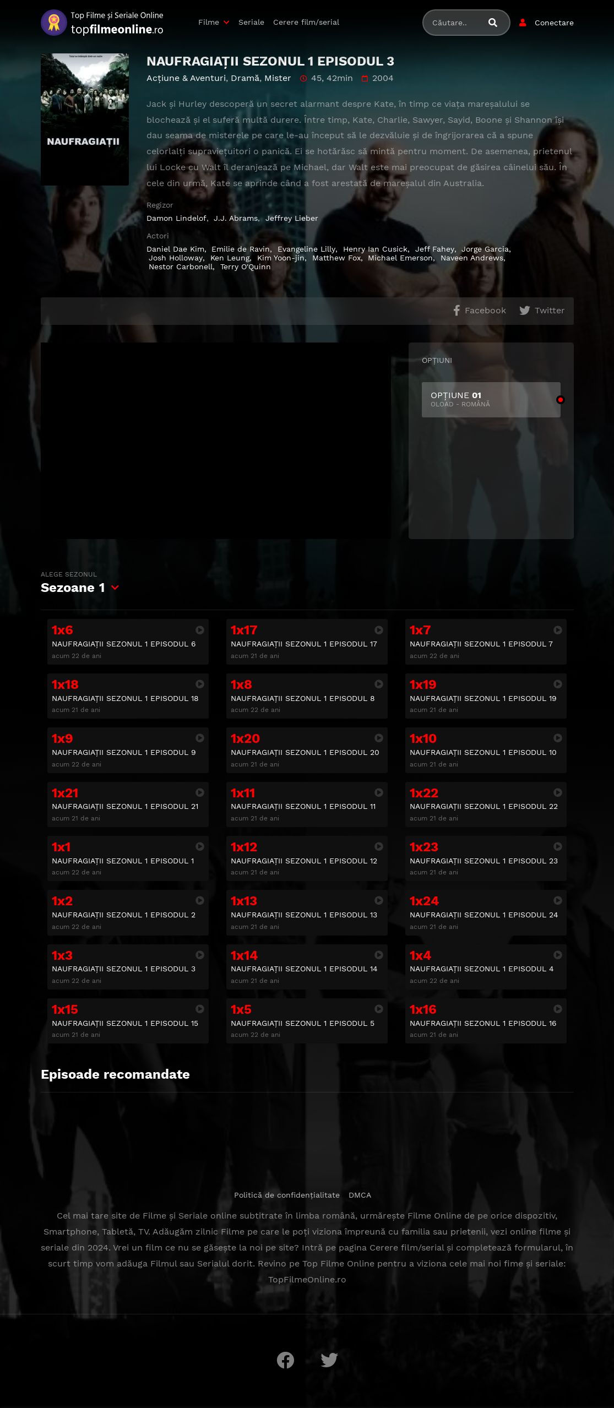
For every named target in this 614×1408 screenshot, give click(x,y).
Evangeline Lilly (306, 248)
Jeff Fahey (434, 248)
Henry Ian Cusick (375, 248)
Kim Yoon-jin (281, 257)
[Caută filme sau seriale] (497, 22)
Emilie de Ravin (240, 248)
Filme (208, 22)
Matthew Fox (336, 257)
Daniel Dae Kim (175, 248)
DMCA (360, 1194)
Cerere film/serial (306, 22)
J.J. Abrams (236, 218)
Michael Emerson (400, 257)
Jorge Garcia (485, 248)
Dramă (245, 78)
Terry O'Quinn (245, 266)
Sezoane (73, 582)
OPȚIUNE (491, 399)
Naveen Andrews (472, 257)
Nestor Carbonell (181, 266)
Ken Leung (229, 257)
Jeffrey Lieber (291, 218)
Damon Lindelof (176, 218)
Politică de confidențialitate (287, 1194)
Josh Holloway (176, 257)
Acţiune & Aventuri (186, 78)
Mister (277, 78)
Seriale (251, 22)
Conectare (554, 22)
